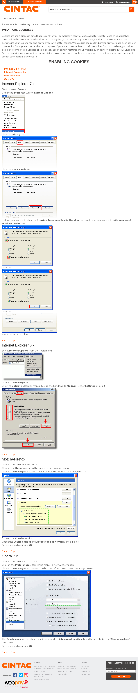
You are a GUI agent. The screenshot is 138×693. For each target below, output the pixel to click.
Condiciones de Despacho (44, 666)
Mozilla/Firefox (12, 75)
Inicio (6, 18)
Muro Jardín (85, 674)
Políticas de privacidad (67, 666)
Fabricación (62, 674)
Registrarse (123, 2)
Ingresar (107, 2)
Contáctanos (39, 676)
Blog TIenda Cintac (41, 679)
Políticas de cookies (65, 671)
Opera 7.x (9, 79)
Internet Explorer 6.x (15, 72)
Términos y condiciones (67, 669)
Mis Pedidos (84, 671)
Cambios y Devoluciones (43, 669)
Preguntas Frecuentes (43, 674)
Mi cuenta (84, 669)
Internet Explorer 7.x (15, 68)
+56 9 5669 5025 (14, 2)
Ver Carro (84, 666)
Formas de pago (40, 671)
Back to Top (8, 340)
